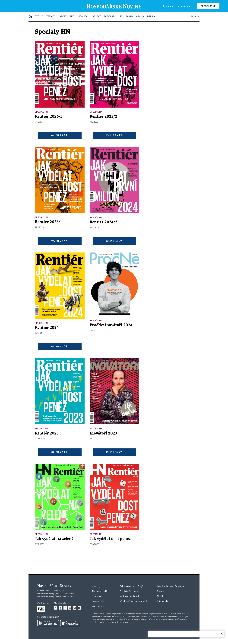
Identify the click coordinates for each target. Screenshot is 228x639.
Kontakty (96, 586)
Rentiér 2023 (47, 433)
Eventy (160, 591)
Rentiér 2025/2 (103, 116)
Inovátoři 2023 (103, 433)
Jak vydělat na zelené (54, 539)
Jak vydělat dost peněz (110, 539)
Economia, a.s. (57, 590)
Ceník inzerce (98, 606)
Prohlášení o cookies (129, 591)
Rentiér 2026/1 (48, 116)
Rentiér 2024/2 (103, 222)
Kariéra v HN (98, 601)
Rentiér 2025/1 (48, 222)
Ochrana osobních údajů (131, 586)
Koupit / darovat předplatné (170, 586)
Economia (96, 596)
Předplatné (208, 6)
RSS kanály (162, 601)
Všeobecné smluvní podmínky (134, 601)
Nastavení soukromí (129, 596)
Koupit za (60, 135)
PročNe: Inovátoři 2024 (111, 325)
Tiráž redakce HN (100, 591)
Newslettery (163, 596)
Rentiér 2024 (47, 327)
